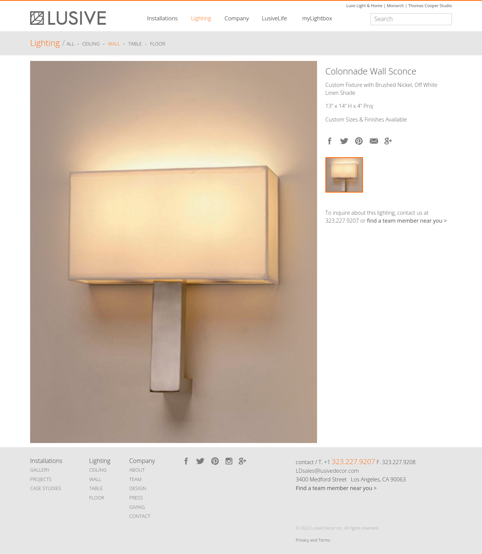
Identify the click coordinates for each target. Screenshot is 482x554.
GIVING (137, 507)
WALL (95, 479)
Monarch (395, 5)
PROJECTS (41, 479)
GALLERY (40, 469)
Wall (114, 44)
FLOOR (96, 497)
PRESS (136, 497)
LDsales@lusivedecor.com (327, 470)
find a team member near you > (407, 220)
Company (236, 18)
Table (135, 44)
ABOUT (137, 469)
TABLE (96, 488)
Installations (162, 18)
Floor (157, 44)
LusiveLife (274, 18)
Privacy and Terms (313, 540)
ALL (70, 44)
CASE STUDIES (45, 488)
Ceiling (91, 44)
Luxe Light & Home (364, 5)
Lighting (201, 18)
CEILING (98, 469)
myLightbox (317, 18)
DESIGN (137, 488)
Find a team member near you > (336, 488)
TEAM (135, 479)
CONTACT (139, 516)
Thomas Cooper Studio (430, 5)
